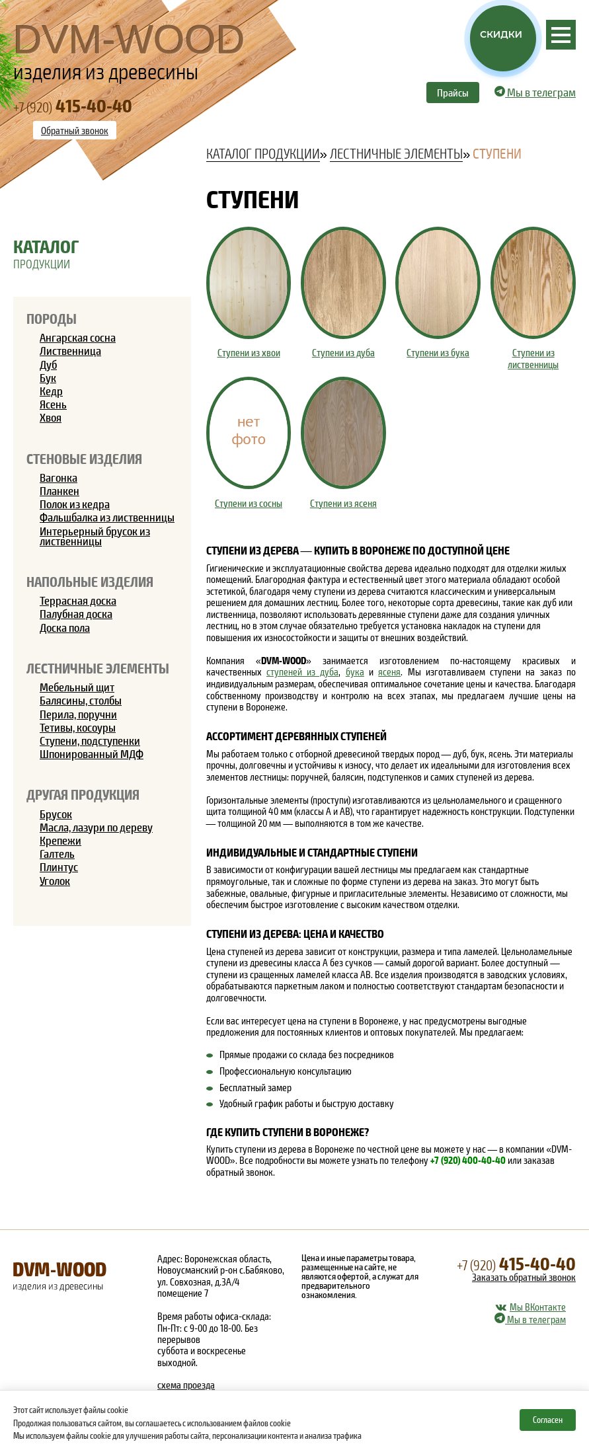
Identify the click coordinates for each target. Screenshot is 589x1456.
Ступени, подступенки (90, 740)
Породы (51, 318)
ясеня (389, 671)
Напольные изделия (89, 581)
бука (355, 671)
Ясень (53, 404)
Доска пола (65, 627)
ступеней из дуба (302, 671)
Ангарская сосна (78, 337)
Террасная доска (78, 600)
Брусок (56, 813)
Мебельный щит (77, 686)
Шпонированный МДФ (91, 753)
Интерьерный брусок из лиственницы (95, 535)
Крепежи (60, 840)
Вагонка (58, 477)
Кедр (51, 390)
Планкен (59, 490)
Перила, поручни (78, 714)
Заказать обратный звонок (524, 1277)
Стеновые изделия (84, 458)
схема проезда (186, 1385)
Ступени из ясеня (343, 503)
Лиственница (70, 350)
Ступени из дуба (343, 352)
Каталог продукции (263, 153)
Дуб (48, 364)
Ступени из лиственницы (533, 358)
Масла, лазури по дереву (96, 827)
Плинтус (59, 866)
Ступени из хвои (248, 352)
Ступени (497, 153)
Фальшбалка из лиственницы (107, 517)
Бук (48, 377)
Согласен (548, 1419)
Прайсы (453, 92)
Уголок (55, 880)
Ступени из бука (438, 352)
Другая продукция (82, 794)
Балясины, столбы (81, 700)
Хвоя (50, 417)
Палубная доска (76, 613)
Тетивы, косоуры (78, 727)
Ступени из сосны (248, 503)
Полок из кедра (75, 503)
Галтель (57, 853)
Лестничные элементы (97, 668)
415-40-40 (516, 1262)
